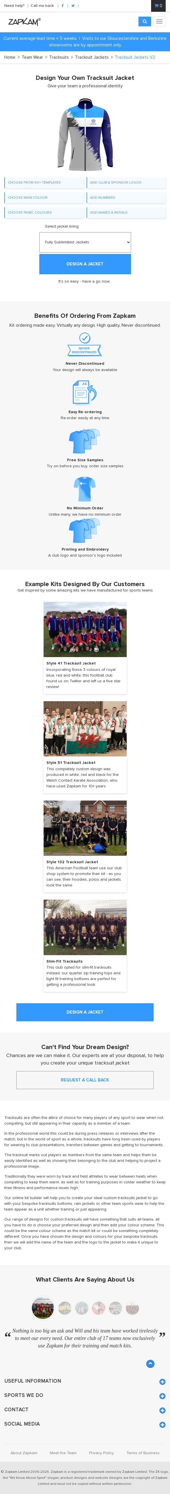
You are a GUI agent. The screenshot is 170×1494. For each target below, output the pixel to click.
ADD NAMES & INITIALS (109, 212)
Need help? (15, 5)
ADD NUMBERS (102, 198)
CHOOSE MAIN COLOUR (28, 198)
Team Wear (34, 57)
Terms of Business (143, 1453)
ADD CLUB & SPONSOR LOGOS (115, 182)
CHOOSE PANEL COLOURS (30, 212)
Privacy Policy (101, 1453)
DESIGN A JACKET (85, 264)
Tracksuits (61, 57)
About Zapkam (24, 1453)
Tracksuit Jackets (94, 57)
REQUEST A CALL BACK (85, 1080)
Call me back (42, 5)
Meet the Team (63, 1453)
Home (12, 57)
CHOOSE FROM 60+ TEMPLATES (34, 182)
